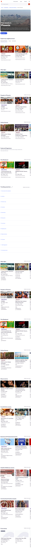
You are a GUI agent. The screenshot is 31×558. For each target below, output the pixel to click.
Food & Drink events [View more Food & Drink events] (6, 407)
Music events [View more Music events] (4, 379)
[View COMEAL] (7, 100)
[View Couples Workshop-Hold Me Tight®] (22, 472)
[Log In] (21, 1)
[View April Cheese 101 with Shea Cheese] (7, 412)
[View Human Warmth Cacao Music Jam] (7, 503)
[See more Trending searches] (26, 187)
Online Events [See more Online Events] (4, 122)
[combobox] (3, 33)
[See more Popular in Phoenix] (26, 95)
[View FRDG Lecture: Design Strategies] (7, 127)
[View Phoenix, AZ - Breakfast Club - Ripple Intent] (22, 412)
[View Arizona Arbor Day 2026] (22, 533)
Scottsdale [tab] (14, 40)
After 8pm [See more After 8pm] (3, 70)
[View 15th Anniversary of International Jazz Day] (22, 384)
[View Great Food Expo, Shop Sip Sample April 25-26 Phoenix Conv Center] (22, 49)
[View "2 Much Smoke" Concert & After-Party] (7, 75)
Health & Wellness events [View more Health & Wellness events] (7, 467)
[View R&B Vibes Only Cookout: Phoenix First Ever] (22, 100)
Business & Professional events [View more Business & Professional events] (9, 436)
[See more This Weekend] (26, 160)
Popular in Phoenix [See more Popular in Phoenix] (6, 95)
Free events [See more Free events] (4, 528)
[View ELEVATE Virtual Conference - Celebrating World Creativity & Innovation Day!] (22, 127)
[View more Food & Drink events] (26, 407)
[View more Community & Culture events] (26, 499)
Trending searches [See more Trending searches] (7, 187)
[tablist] (8, 41)
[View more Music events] (26, 379)
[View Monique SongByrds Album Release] (7, 384)
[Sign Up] (25, 1)
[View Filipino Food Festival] (7, 49)
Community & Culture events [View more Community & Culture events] (8, 498)
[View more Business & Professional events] (26, 437)
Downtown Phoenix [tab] (4, 40)
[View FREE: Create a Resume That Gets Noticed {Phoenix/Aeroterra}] (7, 441)
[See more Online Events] (26, 123)
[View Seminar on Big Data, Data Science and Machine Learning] (22, 355)
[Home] (1, 1)
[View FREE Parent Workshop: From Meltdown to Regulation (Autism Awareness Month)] (7, 533)
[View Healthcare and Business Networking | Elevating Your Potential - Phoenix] (22, 441)
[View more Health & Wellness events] (26, 468)
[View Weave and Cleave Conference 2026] (7, 472)
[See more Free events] (26, 529)
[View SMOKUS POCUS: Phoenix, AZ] (22, 165)
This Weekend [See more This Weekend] (4, 160)
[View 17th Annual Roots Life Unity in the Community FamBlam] (7, 165)
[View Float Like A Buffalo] (22, 75)
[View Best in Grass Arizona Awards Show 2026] (22, 503)
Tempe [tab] (9, 40)
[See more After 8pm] (26, 70)
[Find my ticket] (16, 1)
